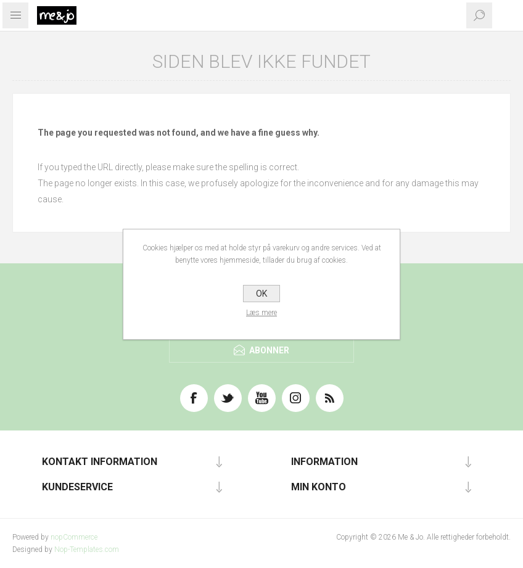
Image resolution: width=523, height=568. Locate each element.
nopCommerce (74, 537)
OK (261, 293)
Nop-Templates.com (86, 549)
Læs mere (261, 312)
